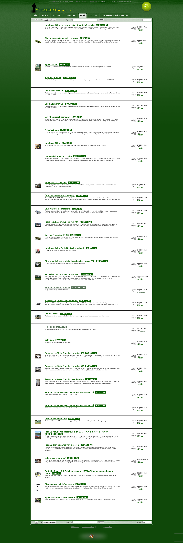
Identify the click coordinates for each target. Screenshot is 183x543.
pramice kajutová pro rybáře (58, 156)
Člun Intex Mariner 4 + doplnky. (60, 196)
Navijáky (57, 15)
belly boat (49, 340)
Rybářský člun (52, 130)
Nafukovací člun (52, 143)
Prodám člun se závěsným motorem (62, 445)
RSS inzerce (112, 1)
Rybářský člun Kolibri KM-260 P (60, 497)
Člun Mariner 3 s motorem (57, 209)
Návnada (70, 15)
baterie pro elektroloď (55, 458)
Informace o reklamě (88, 527)
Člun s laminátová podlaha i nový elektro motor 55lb (70, 261)
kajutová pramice (53, 78)
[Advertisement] (91, 55)
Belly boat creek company (57, 117)
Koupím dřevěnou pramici (57, 287)
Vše (35, 15)
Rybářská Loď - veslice (56, 183)
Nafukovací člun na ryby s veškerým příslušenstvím (70, 25)
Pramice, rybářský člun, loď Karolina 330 (64, 366)
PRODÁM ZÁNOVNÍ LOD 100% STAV (62, 274)
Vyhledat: (69, 20)
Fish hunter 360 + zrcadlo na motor (61, 38)
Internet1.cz (108, 527)
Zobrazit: (139, 20)
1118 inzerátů (101, 1)
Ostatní (93, 15)
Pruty (45, 15)
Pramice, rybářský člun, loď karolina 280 (64, 379)
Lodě (82, 15)
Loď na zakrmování (54, 91)
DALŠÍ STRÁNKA (50, 20)
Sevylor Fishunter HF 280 (57, 235)
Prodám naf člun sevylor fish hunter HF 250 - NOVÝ (69, 392)
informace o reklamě (125, 1)
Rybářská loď (51, 64)
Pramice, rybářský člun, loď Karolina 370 (64, 353)
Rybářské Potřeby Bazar (65, 1)
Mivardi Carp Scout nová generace (61, 301)
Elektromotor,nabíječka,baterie (59, 484)
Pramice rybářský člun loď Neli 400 (62, 222)
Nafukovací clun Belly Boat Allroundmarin (65, 248)
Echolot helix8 (52, 314)
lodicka (48, 327)
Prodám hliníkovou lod (56, 419)
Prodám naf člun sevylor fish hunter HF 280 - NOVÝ (69, 406)
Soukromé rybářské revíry (115, 15)
